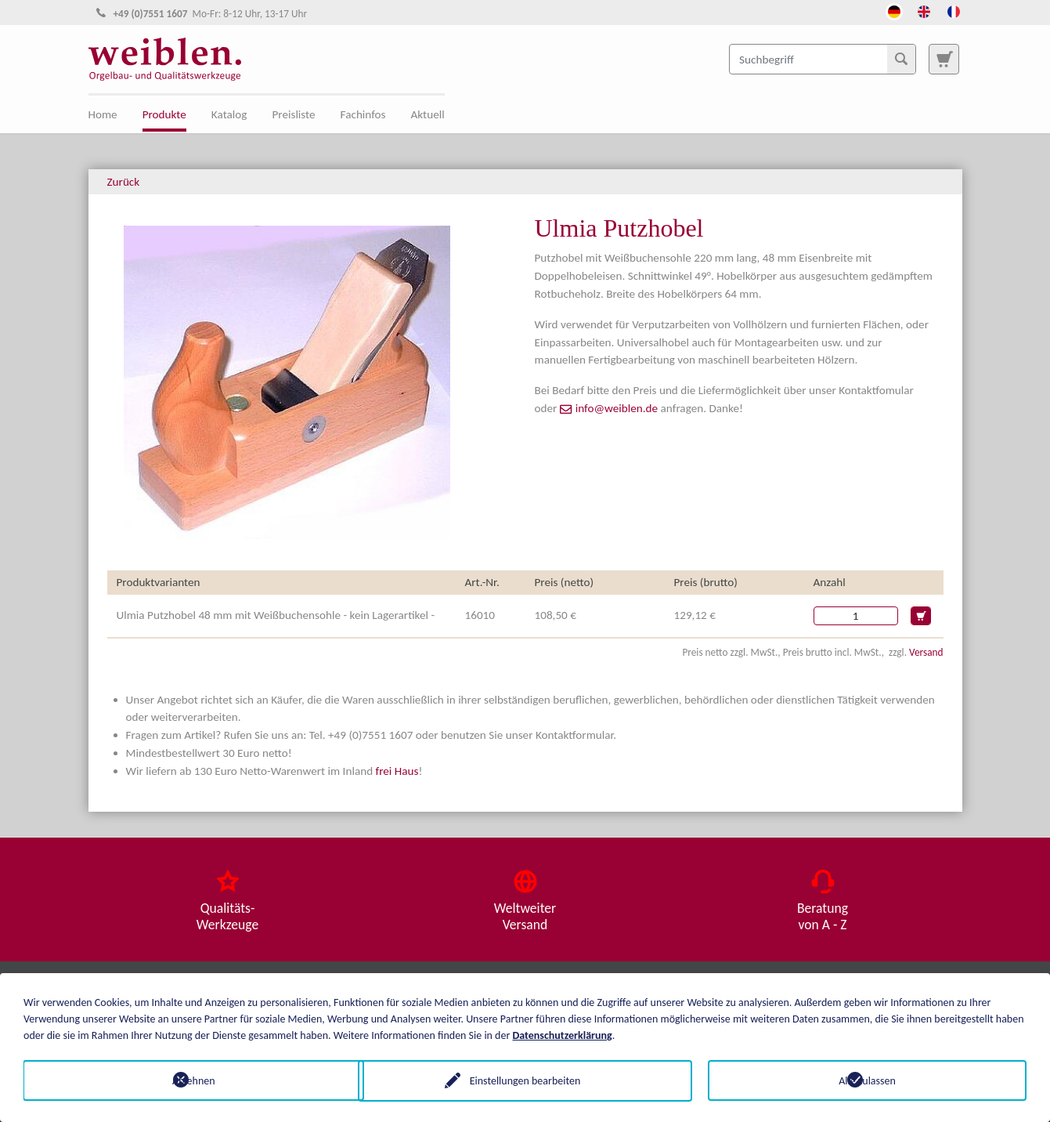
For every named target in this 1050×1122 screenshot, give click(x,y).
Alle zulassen (867, 1080)
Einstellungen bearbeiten (525, 1080)
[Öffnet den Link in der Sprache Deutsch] (894, 10)
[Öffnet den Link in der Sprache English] (924, 10)
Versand (926, 652)
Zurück (123, 182)
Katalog (229, 114)
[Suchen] (901, 59)
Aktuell (428, 114)
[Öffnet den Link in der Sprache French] (953, 10)
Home (102, 114)
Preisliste (293, 114)
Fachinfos (363, 114)
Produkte (164, 114)
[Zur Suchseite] (943, 59)
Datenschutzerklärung (562, 1034)
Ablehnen (182, 1080)
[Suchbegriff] (822, 59)
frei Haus (397, 771)
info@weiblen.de (617, 408)
